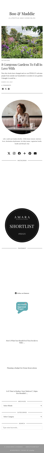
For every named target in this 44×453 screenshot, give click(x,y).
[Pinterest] (12, 261)
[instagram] (14, 153)
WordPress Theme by (22, 450)
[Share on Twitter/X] (5, 89)
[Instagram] (12, 173)
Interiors (5, 60)
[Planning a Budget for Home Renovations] (22, 358)
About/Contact (32, 447)
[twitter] (9, 153)
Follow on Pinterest (22, 293)
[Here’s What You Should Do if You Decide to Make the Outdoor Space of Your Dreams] (22, 332)
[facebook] (19, 153)
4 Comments (6, 85)
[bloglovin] (24, 153)
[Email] (35, 153)
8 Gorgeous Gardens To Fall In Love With (21, 66)
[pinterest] (30, 153)
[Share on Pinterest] (8, 89)
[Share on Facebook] (2, 89)
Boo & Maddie (22, 13)
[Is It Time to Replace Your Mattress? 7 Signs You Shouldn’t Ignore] (22, 383)
